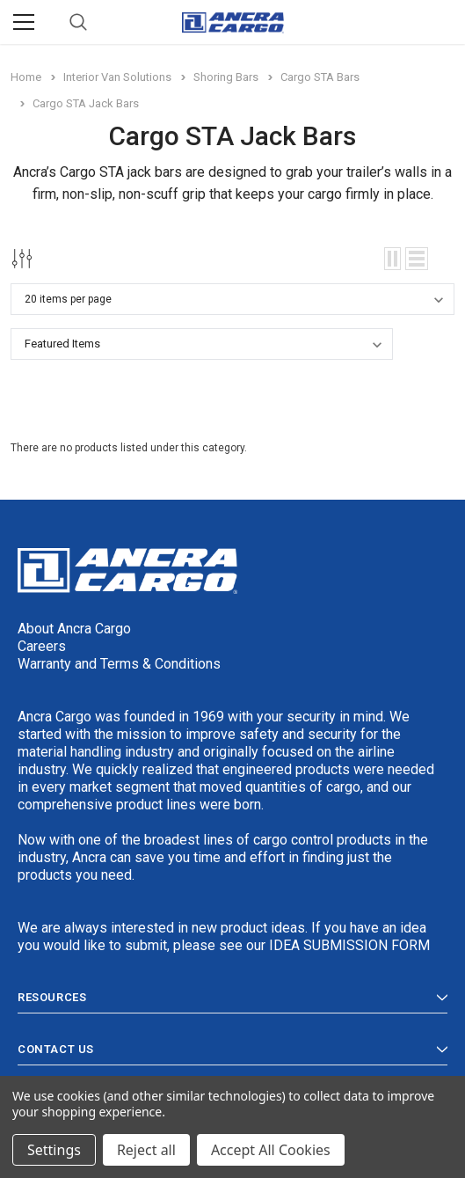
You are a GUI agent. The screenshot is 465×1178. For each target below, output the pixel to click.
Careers (42, 646)
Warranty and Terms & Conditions (119, 663)
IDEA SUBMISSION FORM (349, 945)
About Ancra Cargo (74, 628)
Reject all (146, 1150)
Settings (54, 1150)
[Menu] (23, 22)
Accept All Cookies (271, 1150)
